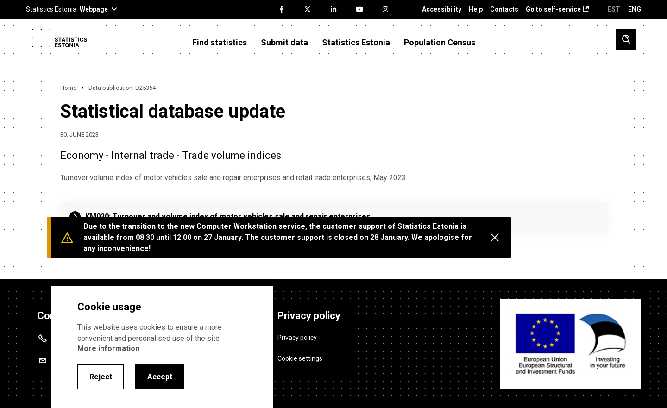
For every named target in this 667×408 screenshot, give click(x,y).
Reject (100, 376)
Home (68, 87)
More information (108, 348)
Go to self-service (553, 9)
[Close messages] (494, 237)
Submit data (284, 42)
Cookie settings (299, 357)
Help (476, 9)
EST (614, 9)
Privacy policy (297, 336)
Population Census (439, 42)
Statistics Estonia (356, 42)
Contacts (504, 9)
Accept (159, 376)
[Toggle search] (626, 39)
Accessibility (441, 9)
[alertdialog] (162, 347)
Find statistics (219, 42)
